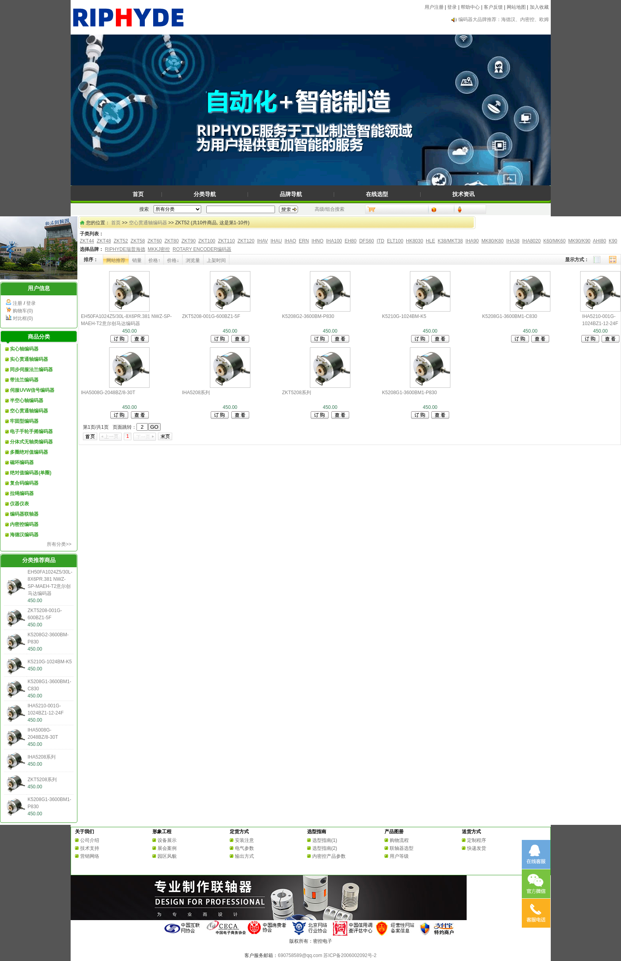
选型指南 (316, 831)
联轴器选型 (401, 848)
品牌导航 (291, 194)
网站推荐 (115, 260)
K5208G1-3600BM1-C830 (509, 316)
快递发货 (476, 848)
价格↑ (154, 260)
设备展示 (167, 840)
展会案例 (167, 848)
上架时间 (216, 260)
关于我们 (84, 831)
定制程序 (476, 840)
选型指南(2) (324, 848)
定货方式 (239, 831)
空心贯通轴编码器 (29, 411)
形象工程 (161, 831)
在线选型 (377, 194)
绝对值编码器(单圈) (30, 473)
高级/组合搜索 (329, 209)
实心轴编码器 (24, 349)
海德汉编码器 (24, 534)
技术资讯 (463, 194)
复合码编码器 (24, 483)
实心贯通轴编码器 (29, 359)
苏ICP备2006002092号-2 (349, 955)
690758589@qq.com (300, 955)
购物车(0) (23, 311)
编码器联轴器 (24, 514)
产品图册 (394, 831)
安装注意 (244, 840)
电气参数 (244, 848)
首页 (138, 194)
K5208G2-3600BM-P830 (308, 316)
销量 (137, 260)
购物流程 (399, 840)
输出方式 (244, 856)
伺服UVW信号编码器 (32, 390)
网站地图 (516, 7)
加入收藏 (539, 7)
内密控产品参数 (329, 856)
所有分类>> (59, 544)
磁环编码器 (22, 462)
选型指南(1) (324, 840)
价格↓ (173, 260)
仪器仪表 (19, 503)
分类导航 (205, 194)
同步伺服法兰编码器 (31, 369)
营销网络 (89, 856)
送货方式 (471, 831)
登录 (452, 7)
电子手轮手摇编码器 (31, 431)
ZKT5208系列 (42, 779)
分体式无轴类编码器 (31, 442)
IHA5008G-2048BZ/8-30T (108, 392)
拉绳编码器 (22, 493)
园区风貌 (167, 856)
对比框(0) (23, 318)
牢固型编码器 (24, 421)
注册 (17, 303)
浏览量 (193, 260)
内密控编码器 (24, 524)
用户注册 (434, 7)
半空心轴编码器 (26, 400)
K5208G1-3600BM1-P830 (409, 392)
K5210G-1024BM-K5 (50, 661)
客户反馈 (493, 7)
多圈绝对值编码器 (29, 452)
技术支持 (89, 848)
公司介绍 (89, 840)
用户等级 (399, 856)
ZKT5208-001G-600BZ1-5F (211, 316)
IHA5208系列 (42, 757)
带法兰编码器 (24, 380)
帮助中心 (470, 7)
